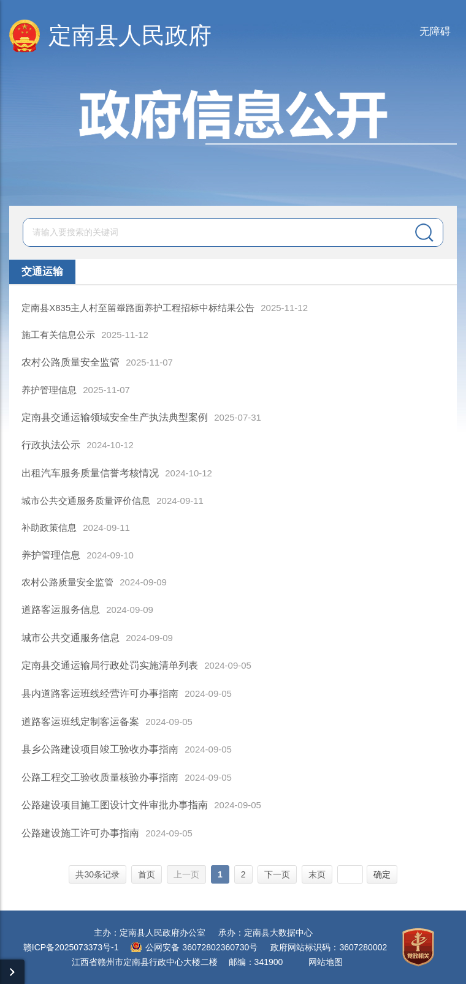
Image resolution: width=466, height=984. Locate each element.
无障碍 (435, 31)
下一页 (277, 874)
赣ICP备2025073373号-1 (71, 947)
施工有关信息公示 (58, 334)
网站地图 (325, 962)
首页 (146, 874)
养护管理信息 (49, 390)
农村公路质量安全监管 (67, 582)
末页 (317, 874)
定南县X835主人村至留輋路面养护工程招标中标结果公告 (137, 307)
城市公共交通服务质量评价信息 (85, 500)
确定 (382, 874)
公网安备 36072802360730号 (201, 947)
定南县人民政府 (130, 35)
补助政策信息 (49, 527)
